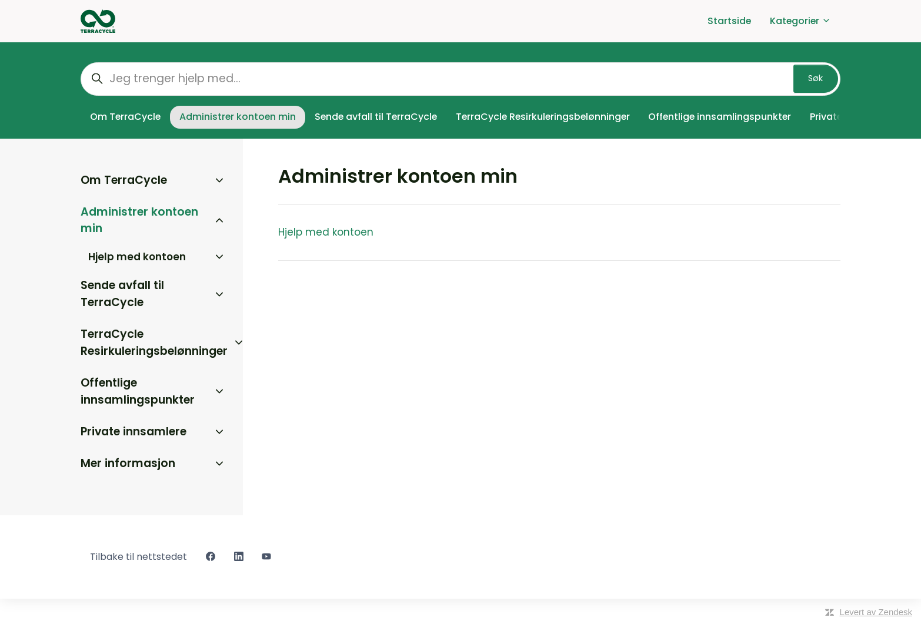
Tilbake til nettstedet (138, 556)
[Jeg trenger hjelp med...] (460, 79)
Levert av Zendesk (876, 612)
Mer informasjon (128, 463)
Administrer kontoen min (237, 116)
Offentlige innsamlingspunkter (719, 116)
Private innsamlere (133, 431)
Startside (729, 21)
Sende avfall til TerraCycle (376, 116)
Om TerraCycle (125, 116)
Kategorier (800, 21)
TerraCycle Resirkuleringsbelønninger (543, 116)
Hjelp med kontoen (325, 232)
